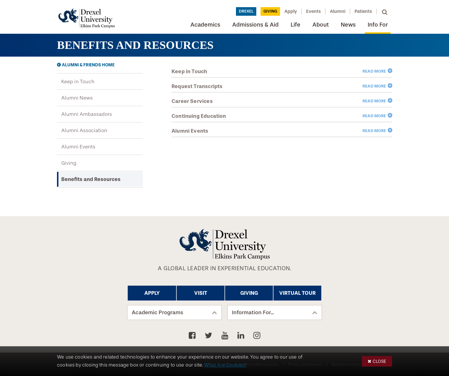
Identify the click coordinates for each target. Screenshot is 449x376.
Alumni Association (84, 130)
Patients (363, 11)
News (348, 24)
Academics (205, 24)
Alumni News (77, 98)
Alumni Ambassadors (86, 114)
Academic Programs (157, 312)
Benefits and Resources (91, 179)
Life (295, 24)
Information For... (253, 312)
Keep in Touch (77, 81)
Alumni (337, 11)
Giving (270, 11)
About (320, 24)
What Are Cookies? (225, 365)
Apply (290, 11)
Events (313, 11)
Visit (200, 293)
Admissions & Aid (255, 24)
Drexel (246, 11)
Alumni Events (78, 147)
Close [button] (379, 361)
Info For (378, 24)
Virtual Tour (297, 293)
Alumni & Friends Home (88, 64)
